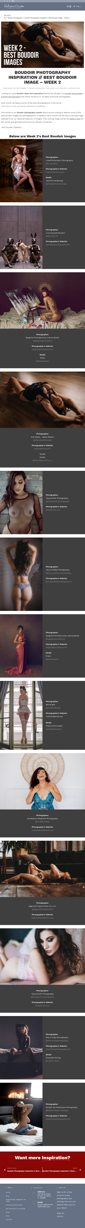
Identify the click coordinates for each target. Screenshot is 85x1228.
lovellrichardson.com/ (55, 172)
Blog (7, 1196)
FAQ (7, 1216)
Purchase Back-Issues (14, 1205)
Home (8, 1192)
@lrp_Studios (51, 164)
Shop (8, 1212)
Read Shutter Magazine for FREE (16, 1200)
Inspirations (74, 88)
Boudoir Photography (57, 88)
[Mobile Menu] (76, 6)
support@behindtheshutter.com (45, 1206)
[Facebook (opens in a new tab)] (5, 1)
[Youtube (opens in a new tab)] (10, 1)
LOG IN (60, 1216)
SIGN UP (60, 1213)
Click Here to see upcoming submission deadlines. (23, 106)
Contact (9, 1219)
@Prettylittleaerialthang (56, 184)
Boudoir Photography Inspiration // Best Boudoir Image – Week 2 (47, 18)
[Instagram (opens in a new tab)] (7, 1)
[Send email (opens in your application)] (13, 1)
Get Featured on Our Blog (15, 1208)
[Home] (5, 18)
